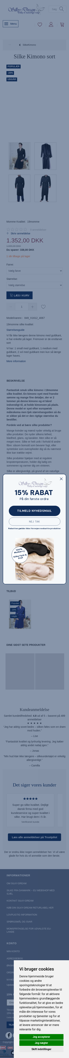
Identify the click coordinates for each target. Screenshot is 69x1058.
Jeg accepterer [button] (41, 1036)
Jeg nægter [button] (41, 1042)
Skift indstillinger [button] (41, 1049)
